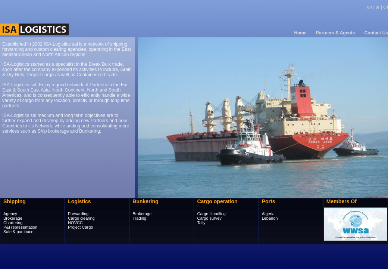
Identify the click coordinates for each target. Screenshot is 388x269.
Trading (139, 218)
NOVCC (75, 222)
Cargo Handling (211, 213)
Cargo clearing (81, 218)
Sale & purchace (18, 231)
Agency (10, 213)
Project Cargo (80, 227)
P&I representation (20, 227)
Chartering (12, 222)
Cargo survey (209, 218)
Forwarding (78, 213)
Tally (201, 222)
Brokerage (12, 218)
